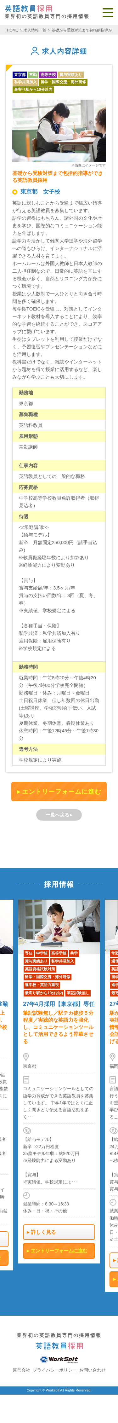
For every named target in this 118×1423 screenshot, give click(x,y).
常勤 (33, 75)
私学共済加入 (25, 82)
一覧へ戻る (57, 814)
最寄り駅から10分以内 (33, 89)
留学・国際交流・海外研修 (63, 82)
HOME (12, 30)
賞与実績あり (70, 75)
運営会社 (21, 1370)
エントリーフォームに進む (61, 791)
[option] (59, 1081)
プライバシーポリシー (55, 1370)
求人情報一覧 (35, 30)
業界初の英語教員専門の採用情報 (47, 12)
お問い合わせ (92, 1370)
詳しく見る (43, 1231)
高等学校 (48, 75)
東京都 (19, 75)
